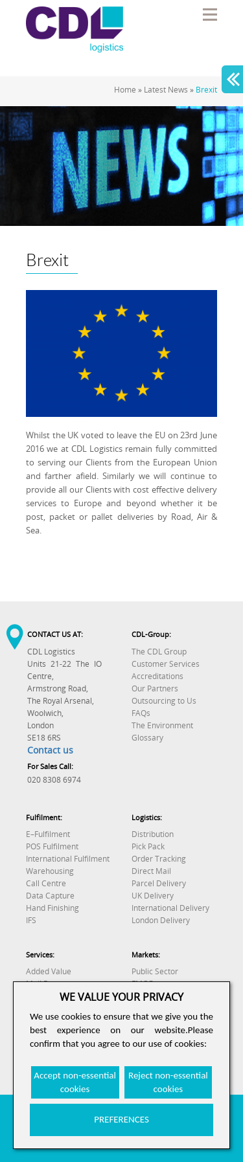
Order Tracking (159, 858)
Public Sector (155, 971)
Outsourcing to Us (164, 700)
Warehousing (50, 871)
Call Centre (46, 883)
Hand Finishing (52, 907)
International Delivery (170, 907)
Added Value (48, 971)
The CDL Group (159, 651)
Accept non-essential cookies (75, 1082)
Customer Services (166, 663)
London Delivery (161, 920)
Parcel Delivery (159, 883)
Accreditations (157, 676)
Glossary (147, 737)
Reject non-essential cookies (168, 1082)
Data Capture (50, 895)
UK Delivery (153, 895)
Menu (209, 14)
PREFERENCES (121, 1119)
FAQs (141, 713)
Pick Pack (148, 846)
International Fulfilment (68, 858)
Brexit (206, 89)
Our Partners (155, 688)
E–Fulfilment (48, 834)
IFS (31, 920)
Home (125, 89)
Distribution (153, 834)
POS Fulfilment (52, 846)
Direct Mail (151, 871)
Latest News (166, 89)
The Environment (162, 725)
